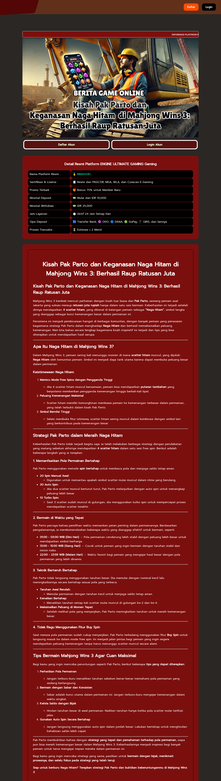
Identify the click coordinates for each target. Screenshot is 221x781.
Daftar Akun (66, 145)
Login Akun (154, 145)
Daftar (191, 7)
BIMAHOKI (84, 174)
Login (208, 7)
